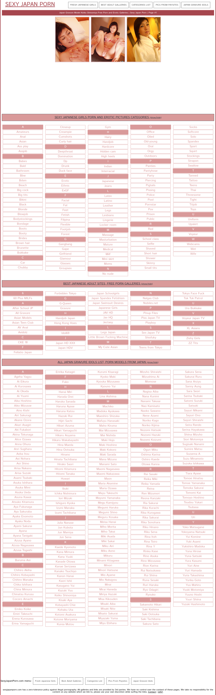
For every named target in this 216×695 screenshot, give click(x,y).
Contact (152, 692)
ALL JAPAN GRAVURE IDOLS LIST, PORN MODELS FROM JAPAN (108, 362)
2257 (160, 692)
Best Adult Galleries (114, 4)
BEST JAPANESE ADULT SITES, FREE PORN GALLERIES (108, 284)
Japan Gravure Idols (195, 4)
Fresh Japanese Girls (83, 4)
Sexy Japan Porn (30, 4)
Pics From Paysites (167, 4)
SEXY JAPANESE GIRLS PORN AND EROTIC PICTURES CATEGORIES (108, 117)
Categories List (141, 4)
